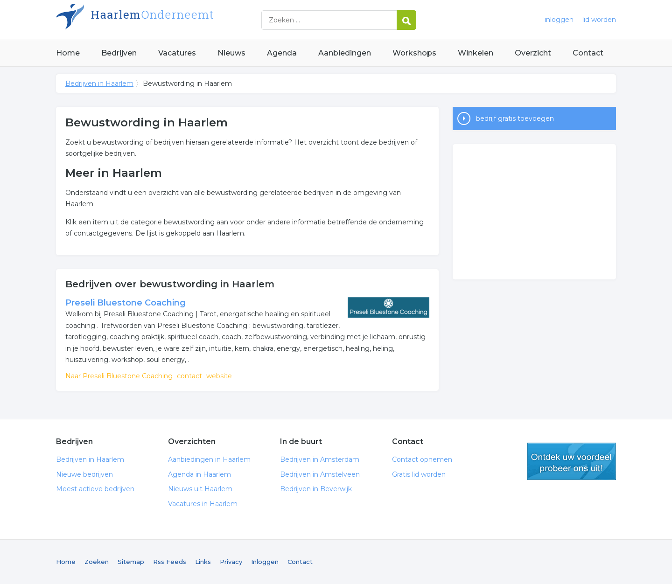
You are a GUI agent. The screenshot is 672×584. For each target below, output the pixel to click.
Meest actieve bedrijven (95, 489)
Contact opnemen (422, 459)
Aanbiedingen (344, 53)
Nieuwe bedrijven (84, 474)
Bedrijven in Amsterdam (319, 459)
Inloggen (265, 561)
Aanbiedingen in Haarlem (209, 459)
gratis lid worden (571, 461)
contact (189, 376)
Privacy (231, 561)
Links (203, 561)
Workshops (414, 53)
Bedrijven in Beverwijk (316, 489)
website (219, 376)
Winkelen (475, 53)
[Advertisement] (534, 211)
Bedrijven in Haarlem (172, 19)
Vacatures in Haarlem (203, 504)
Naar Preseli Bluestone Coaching (119, 376)
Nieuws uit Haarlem (200, 489)
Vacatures (177, 53)
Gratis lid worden (419, 474)
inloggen (559, 19)
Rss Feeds (169, 561)
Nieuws (231, 53)
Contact (588, 53)
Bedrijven (119, 53)
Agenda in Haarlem (199, 474)
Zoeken (96, 561)
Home (68, 53)
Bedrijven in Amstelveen (320, 474)
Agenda (282, 53)
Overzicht (533, 53)
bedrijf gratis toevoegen (515, 118)
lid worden (599, 19)
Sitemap (131, 561)
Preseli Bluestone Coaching (125, 303)
